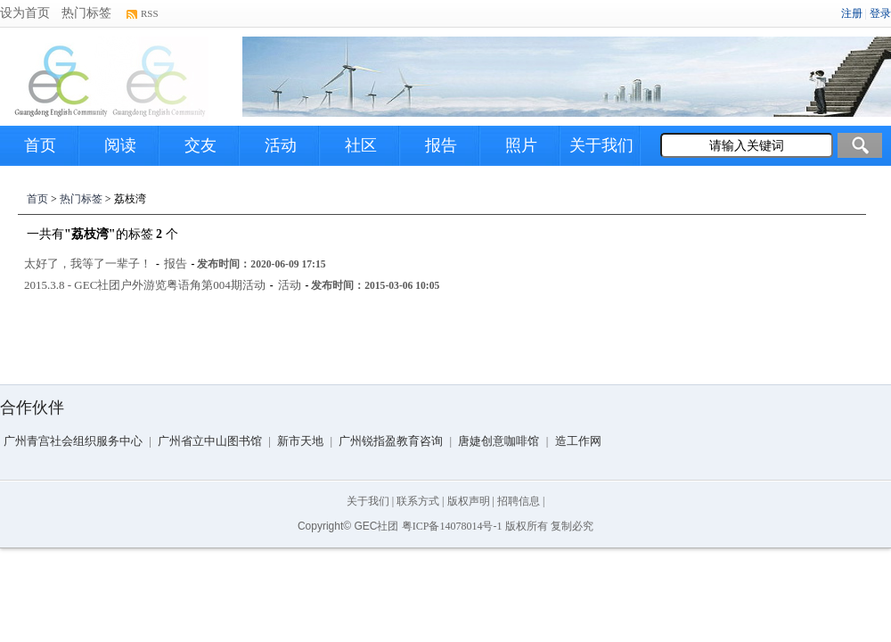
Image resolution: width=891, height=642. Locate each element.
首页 (40, 145)
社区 (361, 145)
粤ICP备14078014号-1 (452, 526)
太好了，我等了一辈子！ (87, 263)
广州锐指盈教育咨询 (391, 441)
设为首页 (25, 13)
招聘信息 (518, 501)
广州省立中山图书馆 (210, 441)
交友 (200, 145)
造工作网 (578, 441)
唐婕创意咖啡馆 (498, 441)
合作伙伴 (32, 407)
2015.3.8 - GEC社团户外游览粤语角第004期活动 (145, 285)
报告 (441, 145)
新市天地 (300, 441)
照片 (521, 145)
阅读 (120, 145)
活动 (281, 145)
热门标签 (86, 13)
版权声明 (468, 501)
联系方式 (417, 501)
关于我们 (601, 145)
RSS (150, 13)
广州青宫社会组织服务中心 (73, 441)
